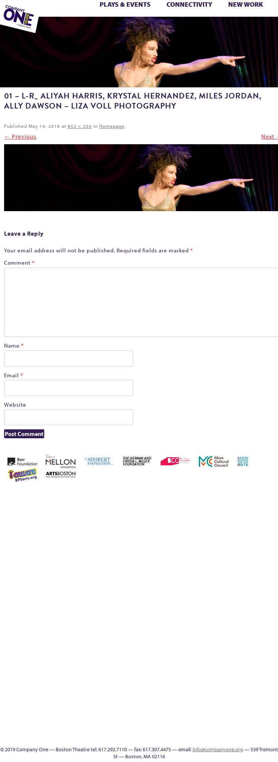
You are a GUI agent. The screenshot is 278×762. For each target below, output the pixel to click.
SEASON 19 (200, 28)
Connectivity (189, 4)
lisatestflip (183, 594)
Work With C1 (93, 28)
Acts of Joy (54, 12)
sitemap (114, 28)
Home (173, 496)
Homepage (112, 126)
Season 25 (215, 612)
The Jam (60, 28)
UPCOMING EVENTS (247, 674)
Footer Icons (125, 28)
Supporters (233, 28)
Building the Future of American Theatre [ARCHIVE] (154, 12)
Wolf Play (82, 28)
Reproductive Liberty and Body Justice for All (269, 585)
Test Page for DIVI (266, 20)
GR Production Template (240, 12)
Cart (183, 12)
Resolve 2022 (183, 612)
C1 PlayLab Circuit (247, 657)
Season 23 (204, 612)
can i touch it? (173, 12)
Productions (158, 28)
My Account (215, 594)
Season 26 (225, 612)
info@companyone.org (218, 749)
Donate (215, 12)
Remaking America (258, 594)
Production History (248, 594)
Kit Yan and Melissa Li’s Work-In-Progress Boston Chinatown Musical (269, 550)
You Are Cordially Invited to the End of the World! (106, 28)
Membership (193, 594)
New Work (245, 4)
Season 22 (193, 612)
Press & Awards (255, 28)
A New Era (204, 496)
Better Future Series (77, 12)
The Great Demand (194, 639)
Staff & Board (258, 612)
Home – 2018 (270, 12)
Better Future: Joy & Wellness (111, 12)
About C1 (214, 496)
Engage (189, 28)
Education (227, 12)
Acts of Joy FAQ (66, 12)
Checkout (194, 12)
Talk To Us (168, 28)
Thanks (211, 28)
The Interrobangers (215, 639)
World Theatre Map (248, 683)
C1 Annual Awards (245, 28)
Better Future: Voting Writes (121, 12)
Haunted (259, 12)
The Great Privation (204, 639)
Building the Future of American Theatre (143, 12)
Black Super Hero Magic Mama (132, 12)
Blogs (248, 692)
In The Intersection (248, 710)
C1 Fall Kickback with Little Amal (165, 12)
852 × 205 (80, 126)
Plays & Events (125, 4)
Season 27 (236, 612)
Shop (247, 612)
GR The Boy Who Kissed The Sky (251, 12)
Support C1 (269, 612)
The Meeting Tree (72, 28)
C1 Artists (179, 28)
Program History (247, 665)
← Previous (20, 136)
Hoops (248, 567)
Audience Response (247, 701)
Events (247, 719)
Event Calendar (147, 28)
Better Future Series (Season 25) (100, 12)
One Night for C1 (237, 594)
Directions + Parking (223, 28)
